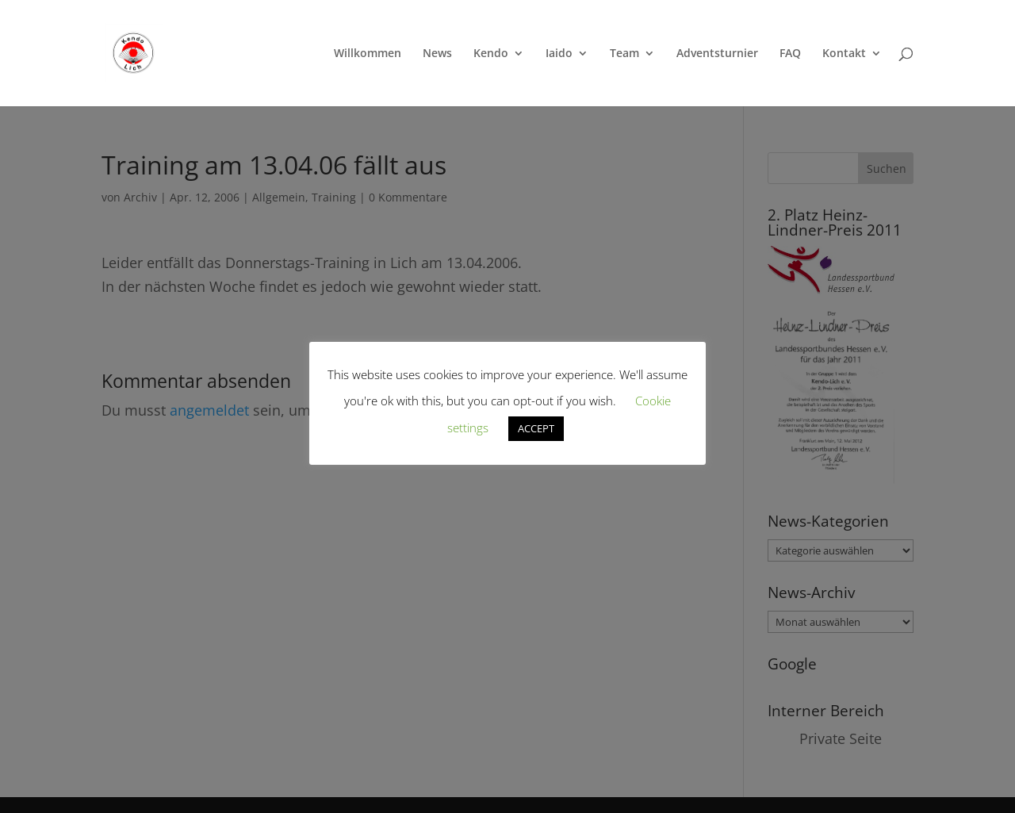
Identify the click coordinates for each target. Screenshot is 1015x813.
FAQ (790, 54)
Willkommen (367, 54)
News (437, 54)
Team (624, 54)
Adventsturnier (717, 54)
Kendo (490, 54)
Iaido (559, 54)
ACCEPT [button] (536, 428)
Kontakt (844, 54)
